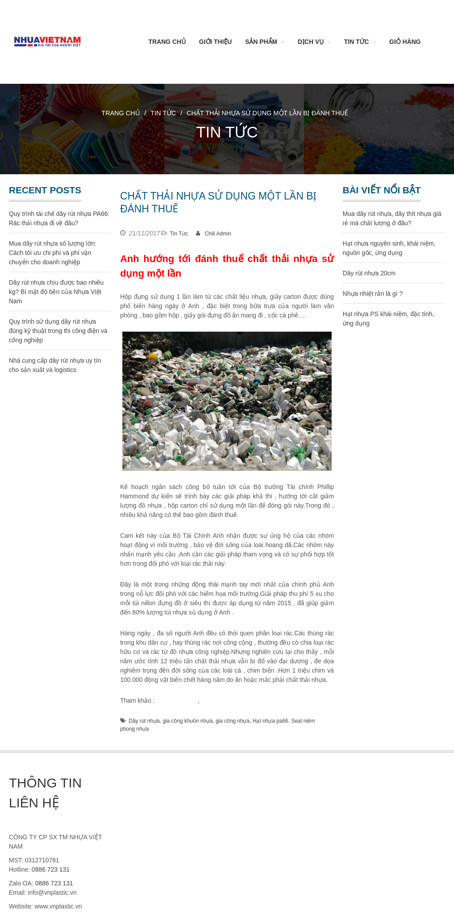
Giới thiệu (215, 41)
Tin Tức (356, 41)
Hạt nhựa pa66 (270, 721)
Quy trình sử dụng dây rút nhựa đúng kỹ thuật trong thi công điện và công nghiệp (58, 331)
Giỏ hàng (405, 41)
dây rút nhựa (218, 700)
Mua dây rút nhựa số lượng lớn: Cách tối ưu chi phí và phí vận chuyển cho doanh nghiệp (52, 253)
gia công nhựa (176, 700)
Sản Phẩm (261, 41)
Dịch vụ (310, 41)
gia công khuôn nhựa (188, 721)
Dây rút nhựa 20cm (369, 273)
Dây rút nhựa (144, 721)
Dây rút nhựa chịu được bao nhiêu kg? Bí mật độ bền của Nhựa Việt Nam (56, 292)
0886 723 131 (50, 869)
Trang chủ (167, 41)
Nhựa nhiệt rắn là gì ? (373, 293)
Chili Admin (218, 234)
